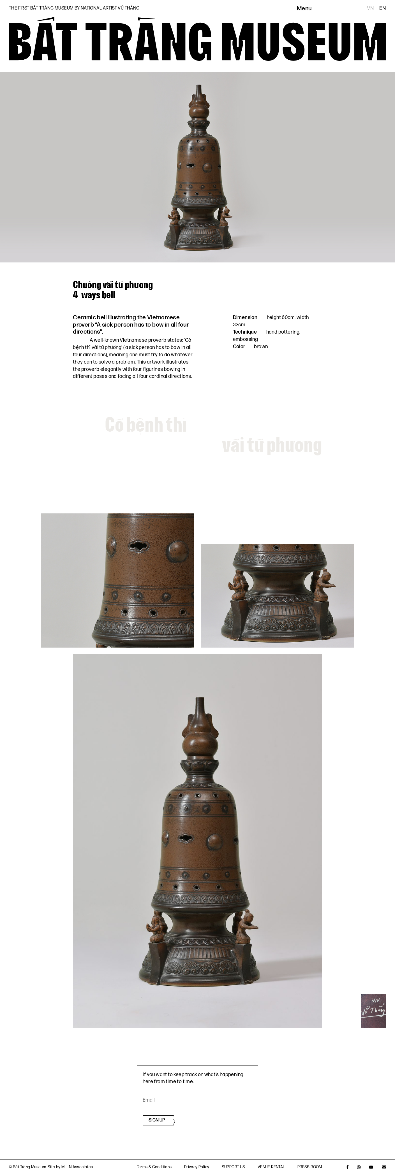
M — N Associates (77, 1167)
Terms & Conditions (154, 1167)
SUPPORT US (233, 1167)
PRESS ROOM (309, 1167)
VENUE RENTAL (271, 1167)
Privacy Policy (196, 1167)
